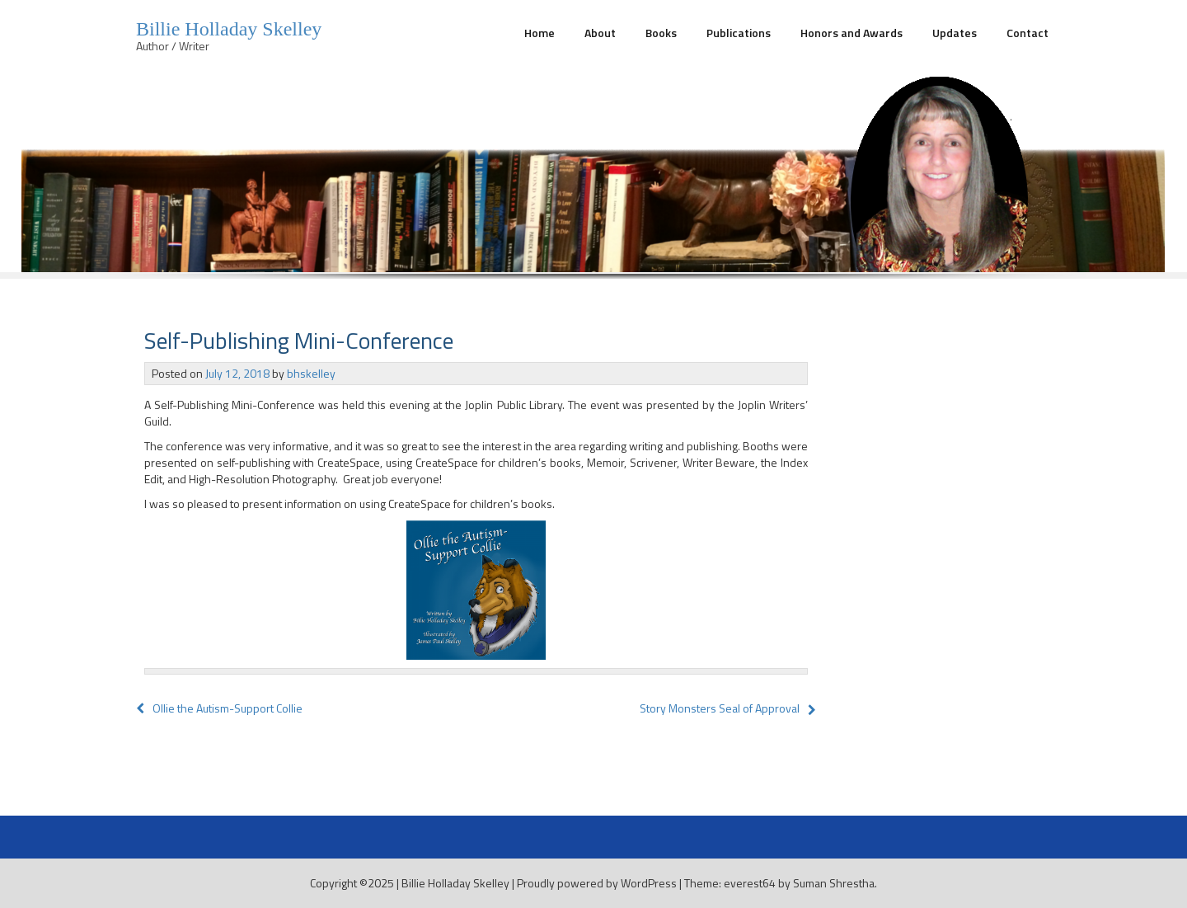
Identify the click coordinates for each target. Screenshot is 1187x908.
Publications (738, 32)
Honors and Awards (851, 32)
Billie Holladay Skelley (228, 29)
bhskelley (311, 373)
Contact (1027, 32)
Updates (954, 32)
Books (661, 32)
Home (539, 32)
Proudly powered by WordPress (597, 883)
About (600, 32)
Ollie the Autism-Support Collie (219, 708)
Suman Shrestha (834, 883)
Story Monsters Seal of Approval (720, 708)
